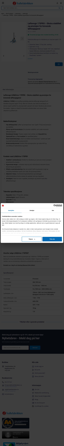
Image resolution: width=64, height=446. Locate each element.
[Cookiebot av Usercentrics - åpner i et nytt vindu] (55, 205)
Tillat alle (52, 239)
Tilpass (32, 239)
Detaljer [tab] (32, 210)
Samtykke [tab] (11, 210)
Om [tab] (53, 210)
